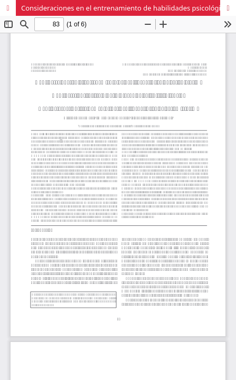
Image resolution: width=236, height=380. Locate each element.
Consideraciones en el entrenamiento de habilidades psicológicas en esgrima (128, 8)
